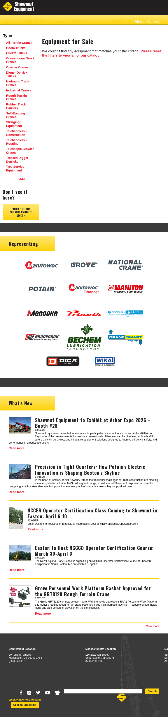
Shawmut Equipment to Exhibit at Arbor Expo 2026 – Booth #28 (93, 422)
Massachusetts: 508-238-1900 (24, 21)
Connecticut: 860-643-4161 (69, 21)
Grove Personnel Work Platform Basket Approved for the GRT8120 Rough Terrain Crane (93, 591)
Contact (153, 21)
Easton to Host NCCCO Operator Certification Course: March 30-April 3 (94, 550)
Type (7, 36)
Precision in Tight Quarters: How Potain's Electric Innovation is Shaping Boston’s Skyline (90, 469)
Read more (16, 448)
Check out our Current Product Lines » (21, 212)
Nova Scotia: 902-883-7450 (112, 21)
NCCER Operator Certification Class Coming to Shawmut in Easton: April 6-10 (92, 513)
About (139, 21)
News (7, 28)
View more (152, 626)
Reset (21, 178)
